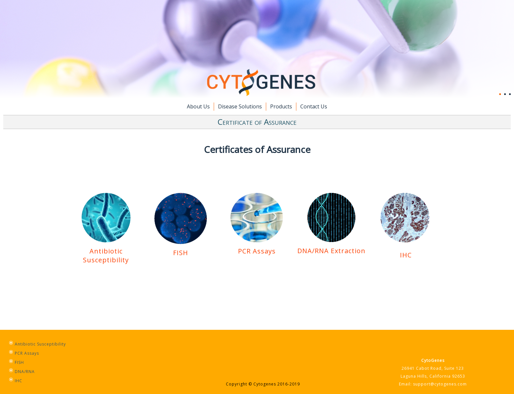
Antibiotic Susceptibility (106, 255)
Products (281, 106)
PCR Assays (256, 246)
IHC (406, 255)
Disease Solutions (240, 106)
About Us (198, 106)
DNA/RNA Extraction (331, 250)
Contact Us (313, 106)
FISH (180, 248)
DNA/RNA (25, 371)
